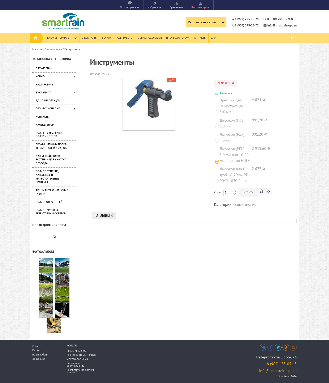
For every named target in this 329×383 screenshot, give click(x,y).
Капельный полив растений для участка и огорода (52, 160)
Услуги (106, 38)
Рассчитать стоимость (206, 22)
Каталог (37, 350)
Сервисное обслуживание (75, 364)
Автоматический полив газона (52, 192)
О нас (35, 346)
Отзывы (104, 215)
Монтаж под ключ (77, 359)
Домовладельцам (149, 38)
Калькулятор (45, 124)
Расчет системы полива (81, 354)
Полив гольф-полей (49, 202)
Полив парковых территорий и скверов (51, 212)
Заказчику (43, 92)
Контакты (199, 38)
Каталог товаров (62, 38)
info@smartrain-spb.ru (278, 370)
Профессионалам (177, 38)
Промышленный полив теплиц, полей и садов (51, 146)
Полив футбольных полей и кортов (49, 134)
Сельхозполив (53, 49)
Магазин (37, 49)
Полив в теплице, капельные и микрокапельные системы (47, 177)
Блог (214, 38)
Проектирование (76, 350)
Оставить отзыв (99, 74)
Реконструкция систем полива (80, 371)
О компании (90, 38)
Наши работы (124, 38)
